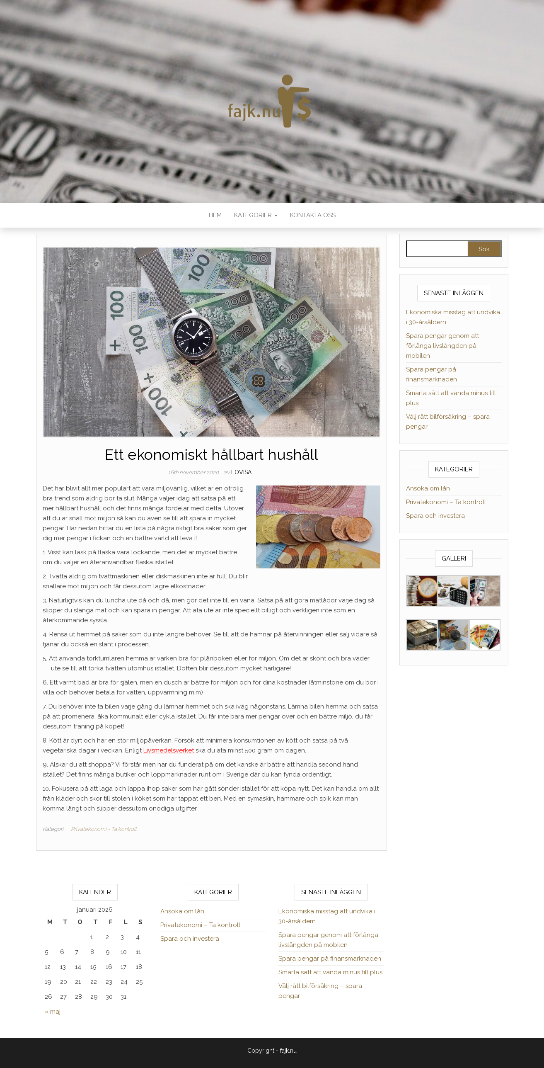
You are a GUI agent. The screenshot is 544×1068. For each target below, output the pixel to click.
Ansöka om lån (428, 488)
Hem (215, 215)
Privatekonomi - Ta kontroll (103, 829)
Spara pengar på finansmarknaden (329, 958)
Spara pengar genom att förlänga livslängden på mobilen (442, 345)
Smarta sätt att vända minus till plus (330, 972)
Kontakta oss (313, 215)
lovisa (241, 472)
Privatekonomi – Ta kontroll (446, 502)
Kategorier (256, 215)
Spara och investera (435, 515)
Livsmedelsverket (168, 750)
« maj (52, 1011)
